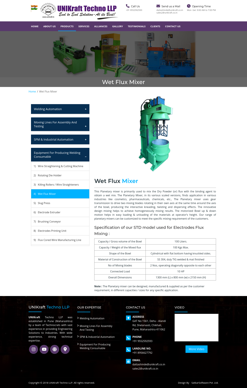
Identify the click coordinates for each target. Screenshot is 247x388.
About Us (49, 26)
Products (67, 26)
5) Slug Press (42, 203)
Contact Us (172, 26)
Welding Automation (48, 109)
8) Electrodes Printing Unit (50, 231)
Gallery (117, 26)
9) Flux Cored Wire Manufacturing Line (57, 240)
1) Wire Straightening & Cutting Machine (58, 166)
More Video (196, 349)
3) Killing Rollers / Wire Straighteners (56, 184)
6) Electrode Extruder (47, 212)
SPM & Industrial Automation (53, 139)
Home (34, 26)
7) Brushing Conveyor (47, 221)
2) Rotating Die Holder (48, 175)
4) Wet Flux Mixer (45, 194)
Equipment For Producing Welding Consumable (57, 155)
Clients (155, 26)
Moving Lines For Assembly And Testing (55, 124)
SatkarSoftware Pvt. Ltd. (204, 382)
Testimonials (136, 26)
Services (83, 26)
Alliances (100, 26)
